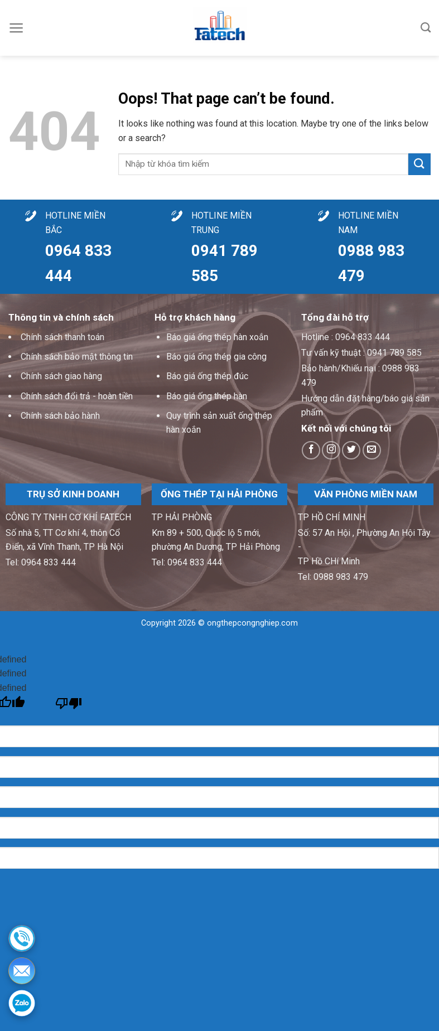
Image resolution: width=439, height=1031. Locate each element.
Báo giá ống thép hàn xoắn (217, 337)
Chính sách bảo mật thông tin (77, 356)
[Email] (21, 970)
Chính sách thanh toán (62, 337)
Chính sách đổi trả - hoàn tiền (77, 396)
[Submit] (419, 164)
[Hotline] (21, 938)
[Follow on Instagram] (331, 450)
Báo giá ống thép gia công (216, 356)
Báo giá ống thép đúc (207, 376)
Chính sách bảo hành (60, 415)
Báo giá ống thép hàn (206, 396)
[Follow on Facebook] (311, 450)
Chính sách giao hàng (61, 376)
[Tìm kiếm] (426, 28)
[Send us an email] (372, 450)
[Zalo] (21, 1003)
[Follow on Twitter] (351, 450)
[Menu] (16, 28)
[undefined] (69, 706)
